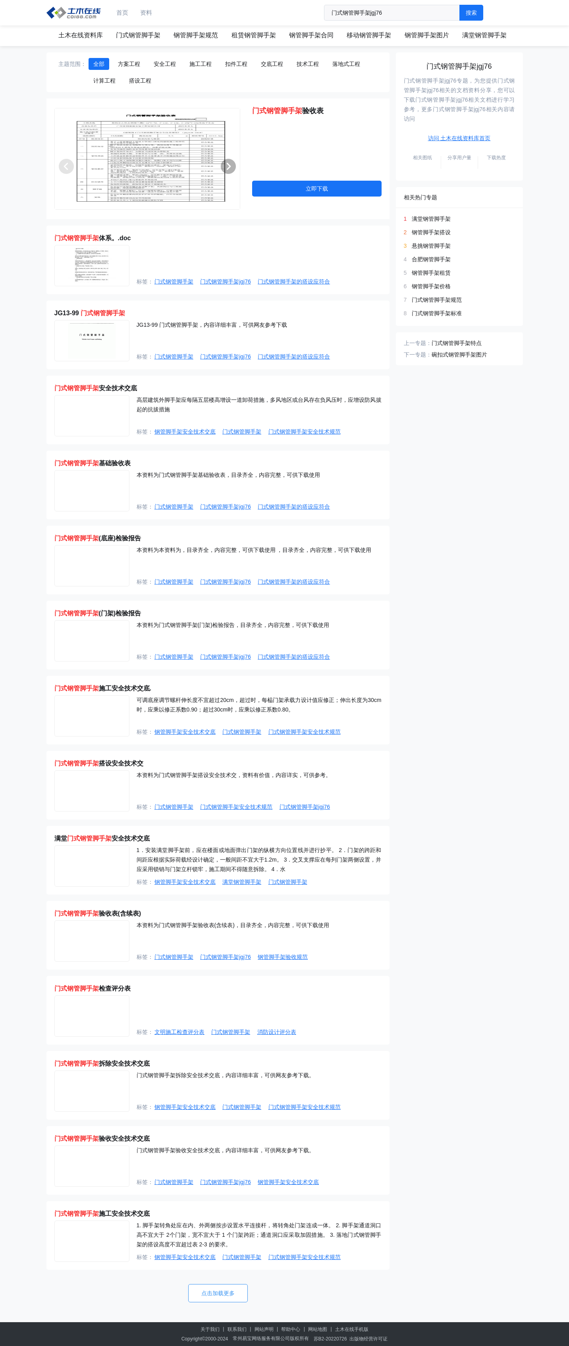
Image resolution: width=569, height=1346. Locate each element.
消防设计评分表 (276, 1032)
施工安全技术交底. (102, 688)
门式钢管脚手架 (138, 35)
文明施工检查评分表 (179, 1032)
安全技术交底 (95, 388)
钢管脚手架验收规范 (283, 957)
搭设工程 (140, 80)
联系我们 (237, 1329)
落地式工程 (346, 64)
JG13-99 (89, 313)
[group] (147, 158)
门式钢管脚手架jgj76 (225, 281)
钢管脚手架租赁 (431, 273)
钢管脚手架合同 (311, 35)
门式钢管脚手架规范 (437, 300)
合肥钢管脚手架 (431, 259)
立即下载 (317, 188)
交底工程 (272, 64)
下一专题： (418, 354)
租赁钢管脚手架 (253, 35)
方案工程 (129, 64)
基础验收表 (92, 463)
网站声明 (264, 1329)
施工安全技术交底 (102, 1213)
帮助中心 (290, 1329)
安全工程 (165, 64)
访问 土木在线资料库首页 (459, 138)
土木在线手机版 (351, 1329)
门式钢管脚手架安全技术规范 (304, 431)
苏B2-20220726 (330, 1339)
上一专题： (418, 343)
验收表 (288, 111)
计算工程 (104, 80)
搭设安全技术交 (98, 763)
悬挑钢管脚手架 (431, 246)
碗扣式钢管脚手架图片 (459, 354)
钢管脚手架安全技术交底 (185, 431)
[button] (228, 166)
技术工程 (308, 64)
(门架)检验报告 (97, 613)
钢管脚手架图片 (427, 35)
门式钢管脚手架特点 (457, 343)
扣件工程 (236, 64)
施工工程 (200, 64)
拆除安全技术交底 (102, 1063)
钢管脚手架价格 (431, 286)
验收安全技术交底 (102, 1138)
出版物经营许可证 (368, 1339)
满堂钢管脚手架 (484, 35)
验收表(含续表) (97, 913)
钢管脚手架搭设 (431, 232)
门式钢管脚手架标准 (437, 313)
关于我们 (210, 1329)
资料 (146, 12)
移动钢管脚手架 (369, 35)
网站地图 (317, 1329)
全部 (98, 64)
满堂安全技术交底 (102, 838)
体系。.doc (92, 238)
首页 (122, 12)
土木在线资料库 (80, 35)
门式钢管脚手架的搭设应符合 (294, 281)
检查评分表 (92, 988)
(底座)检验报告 (97, 538)
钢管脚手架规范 (196, 35)
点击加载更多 (218, 1293)
